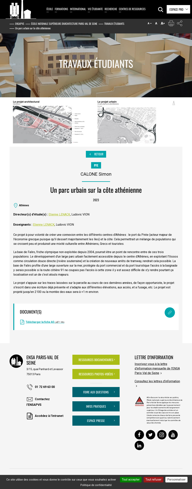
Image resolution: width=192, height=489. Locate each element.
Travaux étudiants (114, 24)
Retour (96, 154)
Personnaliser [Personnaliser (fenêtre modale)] (176, 479)
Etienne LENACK (59, 214)
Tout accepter (131, 479)
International (78, 9)
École (49, 9)
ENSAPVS (19, 24)
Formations (61, 9)
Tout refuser (153, 479)
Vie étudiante (95, 9)
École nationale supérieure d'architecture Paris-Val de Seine (64, 24)
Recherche (111, 9)
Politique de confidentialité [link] (96, 485)
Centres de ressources (132, 9)
